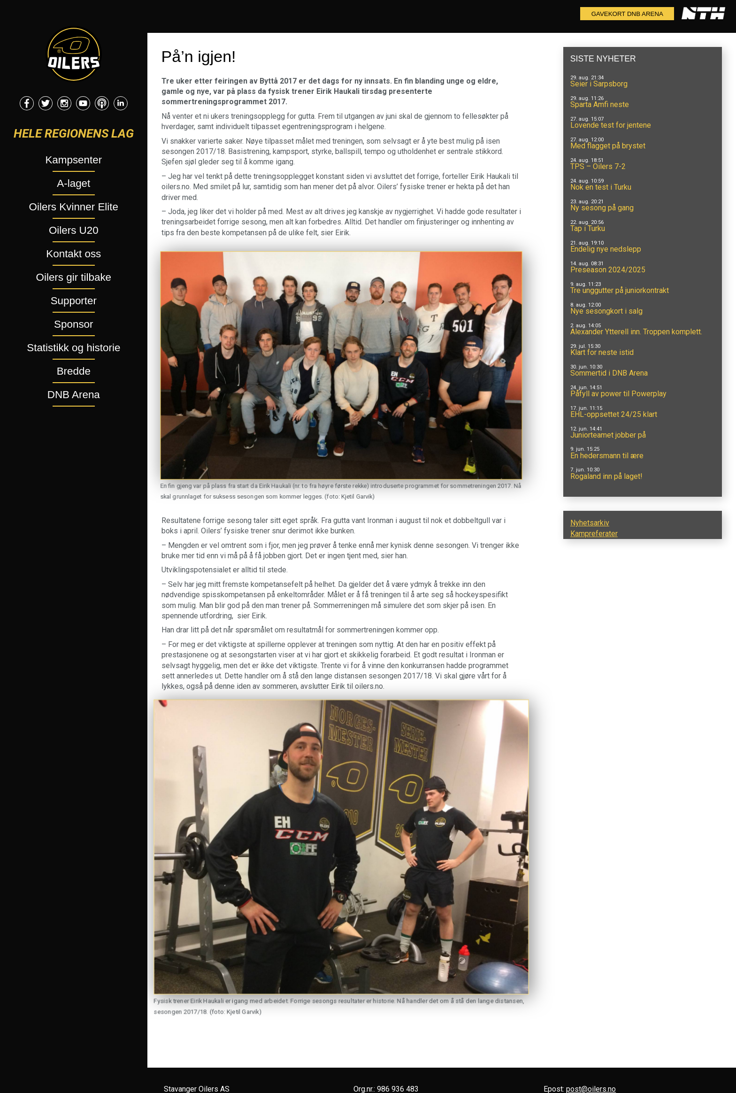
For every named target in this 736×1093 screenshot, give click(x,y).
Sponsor (73, 324)
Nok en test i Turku (600, 187)
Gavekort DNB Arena (627, 13)
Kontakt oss (73, 254)
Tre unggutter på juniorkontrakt (619, 290)
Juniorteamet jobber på (608, 435)
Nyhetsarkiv (589, 522)
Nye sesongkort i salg (606, 311)
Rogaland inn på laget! (606, 476)
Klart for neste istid (602, 352)
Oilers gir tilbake (74, 277)
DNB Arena (73, 394)
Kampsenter (73, 160)
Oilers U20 (74, 230)
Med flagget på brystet (607, 145)
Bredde (74, 371)
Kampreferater (594, 533)
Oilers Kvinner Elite (73, 207)
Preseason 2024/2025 (607, 269)
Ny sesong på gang (602, 207)
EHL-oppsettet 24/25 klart (613, 414)
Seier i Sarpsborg (599, 83)
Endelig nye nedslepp (605, 249)
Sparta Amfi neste (599, 104)
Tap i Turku (587, 228)
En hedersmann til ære (607, 455)
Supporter (74, 301)
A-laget (73, 183)
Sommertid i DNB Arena (609, 373)
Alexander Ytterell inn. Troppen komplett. (636, 331)
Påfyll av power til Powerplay (618, 393)
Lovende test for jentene (610, 125)
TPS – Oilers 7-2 (598, 166)
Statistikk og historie (73, 348)
